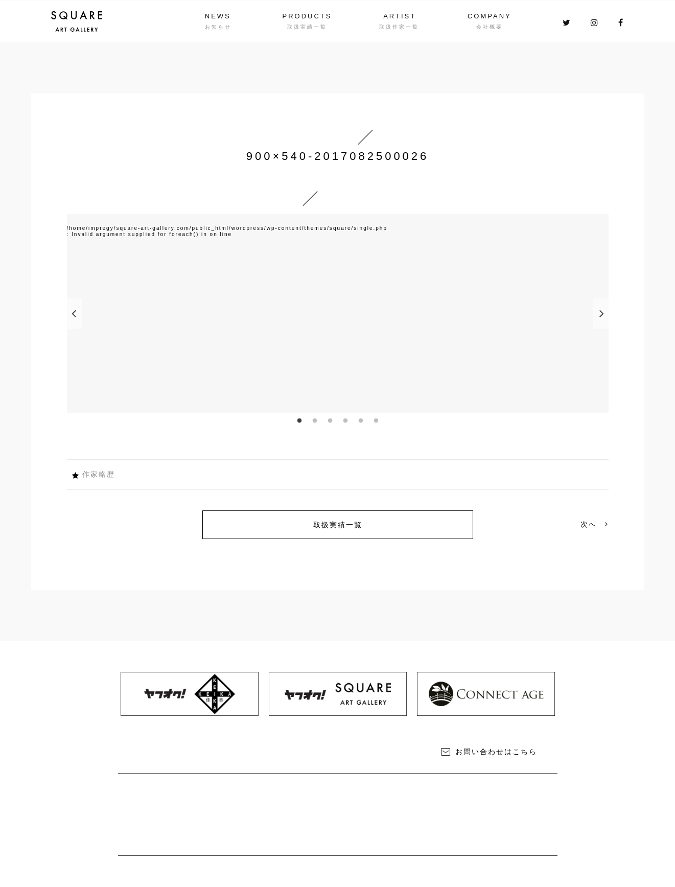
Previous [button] (74, 313)
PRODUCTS (307, 16)
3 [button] (330, 421)
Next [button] (601, 313)
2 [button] (315, 421)
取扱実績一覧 (337, 525)
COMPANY (489, 16)
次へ (594, 524)
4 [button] (345, 421)
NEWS (218, 16)
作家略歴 (98, 474)
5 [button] (361, 421)
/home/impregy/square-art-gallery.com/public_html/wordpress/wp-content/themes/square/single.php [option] (227, 228)
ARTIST (399, 16)
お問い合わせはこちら (496, 752)
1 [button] (299, 421)
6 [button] (376, 421)
